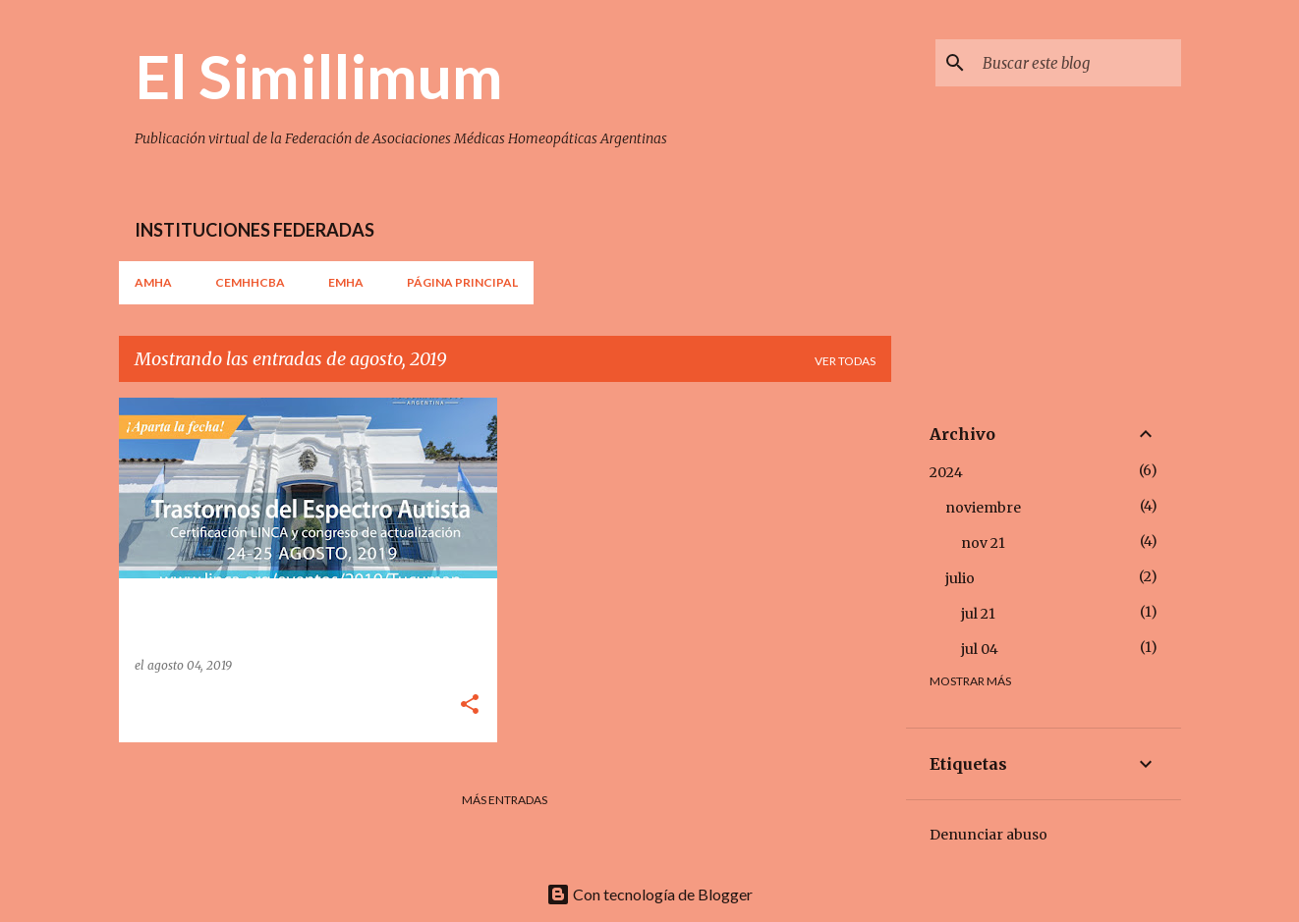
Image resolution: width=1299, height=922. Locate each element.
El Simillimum (319, 75)
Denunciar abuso (988, 834)
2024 (946, 472)
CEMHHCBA (250, 282)
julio (960, 578)
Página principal (462, 282)
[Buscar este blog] (1078, 62)
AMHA (153, 282)
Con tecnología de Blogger (649, 894)
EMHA (346, 282)
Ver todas (845, 360)
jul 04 (979, 649)
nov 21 (983, 543)
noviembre (983, 507)
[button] (469, 705)
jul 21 (978, 614)
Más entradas (504, 799)
